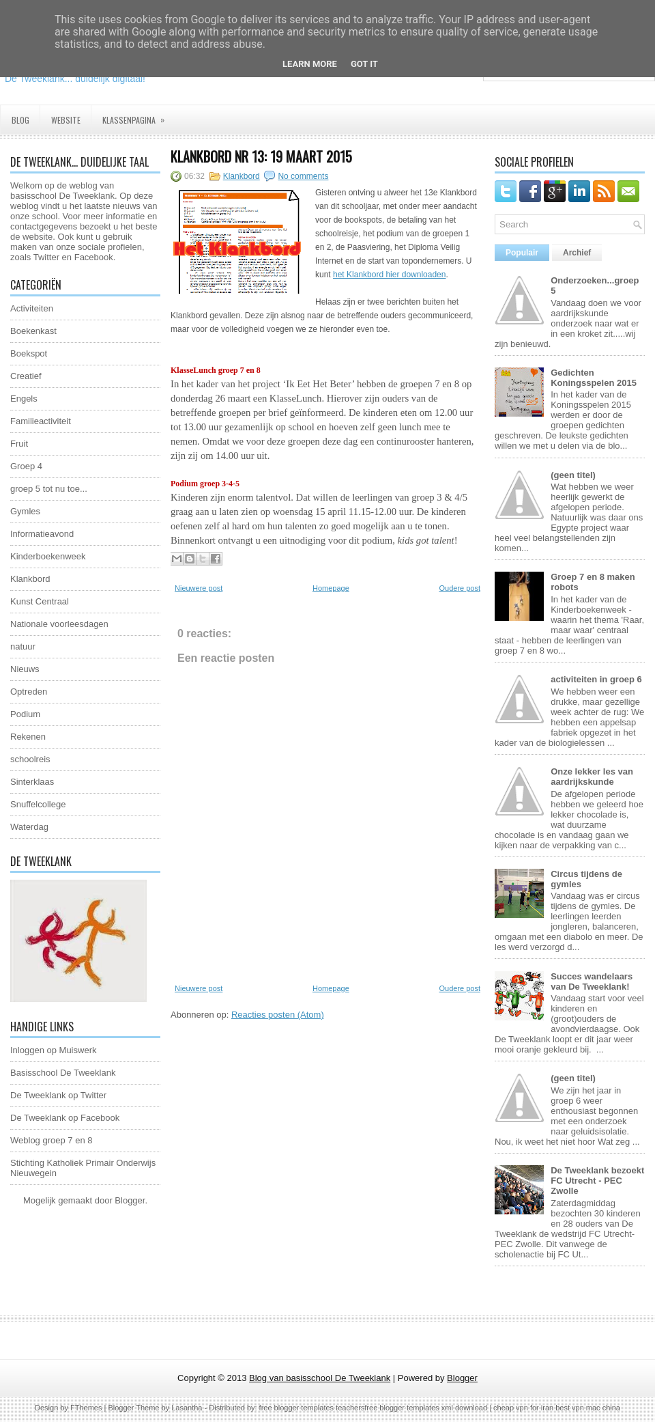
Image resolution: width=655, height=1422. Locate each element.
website (38, 237)
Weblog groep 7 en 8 (51, 1140)
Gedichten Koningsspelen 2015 (594, 377)
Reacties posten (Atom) (277, 1014)
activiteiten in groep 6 (596, 679)
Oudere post (459, 588)
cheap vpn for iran (524, 1408)
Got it (364, 64)
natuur (22, 646)
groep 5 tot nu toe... (48, 489)
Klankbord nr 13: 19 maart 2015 (261, 156)
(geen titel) (573, 475)
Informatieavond (42, 534)
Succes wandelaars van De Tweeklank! (591, 981)
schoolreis (30, 759)
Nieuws (25, 669)
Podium (25, 714)
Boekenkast (33, 331)
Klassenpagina (137, 115)
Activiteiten (31, 308)
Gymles (25, 511)
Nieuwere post (198, 588)
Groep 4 (26, 466)
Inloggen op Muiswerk (53, 1050)
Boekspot (28, 353)
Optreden (28, 691)
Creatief (26, 376)
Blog (20, 120)
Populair (522, 252)
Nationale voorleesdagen (59, 624)
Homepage (330, 588)
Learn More (309, 64)
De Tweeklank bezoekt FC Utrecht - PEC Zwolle (597, 1180)
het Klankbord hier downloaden (389, 274)
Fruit (19, 443)
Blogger (130, 1200)
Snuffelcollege (38, 804)
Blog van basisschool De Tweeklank (319, 1378)
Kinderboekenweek (48, 556)
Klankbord (30, 579)
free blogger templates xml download (425, 1408)
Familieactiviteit (40, 421)
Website (66, 120)
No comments (303, 176)
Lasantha (186, 1408)
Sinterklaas (32, 782)
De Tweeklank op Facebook (64, 1118)
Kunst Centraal (39, 601)
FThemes (86, 1408)
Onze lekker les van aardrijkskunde (592, 776)
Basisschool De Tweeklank (62, 1073)
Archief (577, 252)
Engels (24, 398)
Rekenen (28, 736)
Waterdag (29, 827)
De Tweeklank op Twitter (58, 1095)
